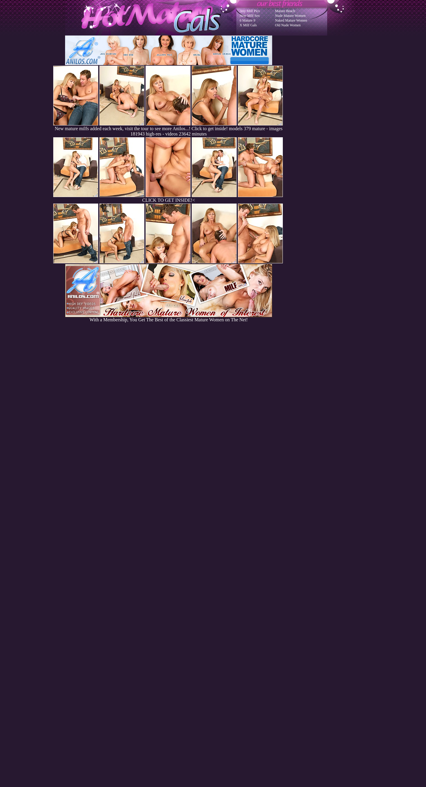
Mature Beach (285, 11)
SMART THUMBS (223, 668)
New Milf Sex (250, 16)
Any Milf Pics (250, 11)
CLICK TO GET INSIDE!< (168, 200)
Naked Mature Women (291, 20)
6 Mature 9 (247, 20)
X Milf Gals (248, 25)
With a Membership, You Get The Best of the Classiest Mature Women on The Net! (168, 317)
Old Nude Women (288, 25)
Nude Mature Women (290, 16)
